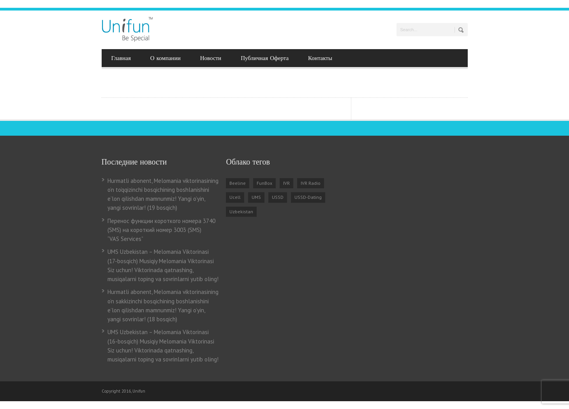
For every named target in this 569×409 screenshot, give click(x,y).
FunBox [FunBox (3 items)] (264, 183)
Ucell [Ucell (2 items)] (235, 197)
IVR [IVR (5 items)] (286, 183)
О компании (165, 58)
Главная (121, 58)
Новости (210, 58)
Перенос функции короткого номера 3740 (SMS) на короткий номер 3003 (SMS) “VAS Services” (161, 230)
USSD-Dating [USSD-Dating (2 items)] (308, 197)
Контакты (320, 58)
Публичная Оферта (265, 58)
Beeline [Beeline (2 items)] (237, 183)
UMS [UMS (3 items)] (256, 197)
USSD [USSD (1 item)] (278, 197)
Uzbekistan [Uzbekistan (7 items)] (241, 211)
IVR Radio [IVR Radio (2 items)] (311, 183)
